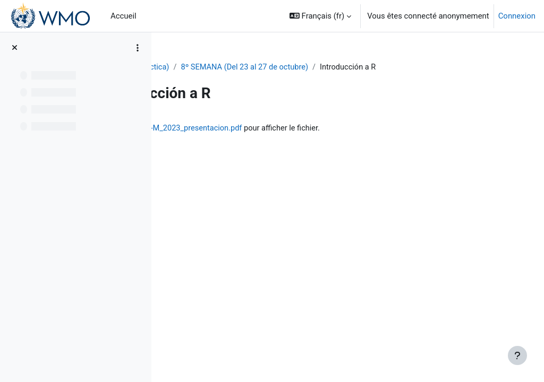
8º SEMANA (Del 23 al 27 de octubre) (346, 67)
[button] (320, 16)
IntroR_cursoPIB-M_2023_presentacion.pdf (297, 128)
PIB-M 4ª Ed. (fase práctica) (220, 67)
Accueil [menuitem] (123, 16)
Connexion (517, 16)
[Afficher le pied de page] (517, 355)
